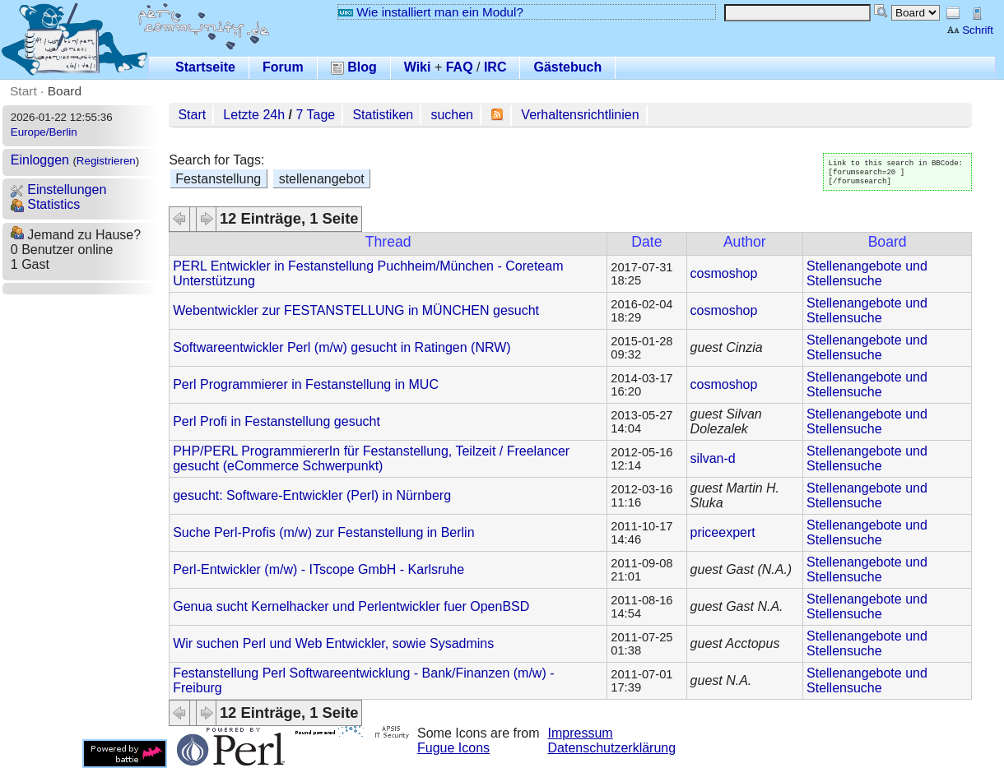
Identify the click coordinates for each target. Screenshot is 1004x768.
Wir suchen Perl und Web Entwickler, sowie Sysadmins (333, 643)
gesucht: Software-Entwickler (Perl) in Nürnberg (312, 495)
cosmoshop (724, 273)
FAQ (459, 67)
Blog (354, 67)
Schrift (969, 30)
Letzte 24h (254, 115)
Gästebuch (567, 67)
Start (23, 91)
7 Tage (315, 115)
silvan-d (713, 458)
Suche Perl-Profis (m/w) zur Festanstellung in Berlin (323, 532)
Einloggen (40, 160)
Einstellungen (59, 190)
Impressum (580, 733)
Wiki (417, 67)
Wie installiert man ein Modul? (430, 12)
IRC (495, 67)
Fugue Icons (453, 748)
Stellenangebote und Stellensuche (866, 273)
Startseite (205, 67)
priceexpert (722, 532)
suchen (451, 115)
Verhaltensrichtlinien (580, 115)
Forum (283, 67)
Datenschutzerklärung (612, 748)
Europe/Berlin (44, 132)
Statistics (45, 204)
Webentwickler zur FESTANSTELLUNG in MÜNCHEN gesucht (356, 310)
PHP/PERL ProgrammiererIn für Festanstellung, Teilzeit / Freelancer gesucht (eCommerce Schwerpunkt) (371, 458)
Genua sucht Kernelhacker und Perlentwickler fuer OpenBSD (351, 606)
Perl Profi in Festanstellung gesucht (276, 421)
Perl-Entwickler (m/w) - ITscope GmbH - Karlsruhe (318, 569)
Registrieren (106, 161)
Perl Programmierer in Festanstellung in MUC (306, 384)
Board (64, 91)
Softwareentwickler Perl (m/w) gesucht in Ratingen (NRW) (342, 347)
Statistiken (382, 115)
